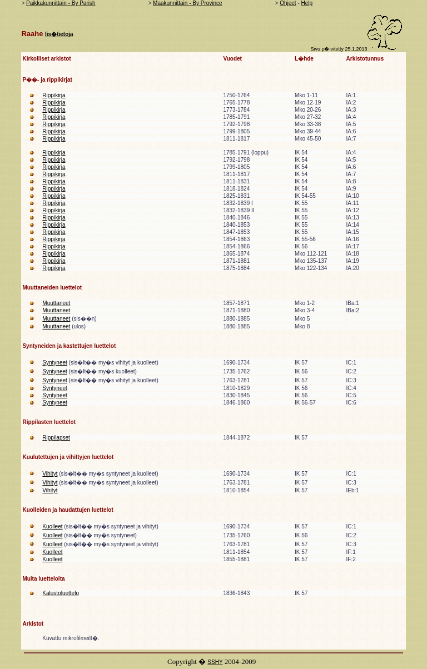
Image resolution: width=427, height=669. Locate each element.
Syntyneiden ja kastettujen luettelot (69, 346)
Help (307, 3)
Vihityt (49, 474)
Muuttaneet (56, 303)
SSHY (214, 662)
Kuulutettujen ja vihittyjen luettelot (67, 457)
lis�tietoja (59, 34)
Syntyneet (54, 363)
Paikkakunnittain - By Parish (61, 3)
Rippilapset (55, 438)
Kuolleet (52, 526)
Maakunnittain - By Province (187, 3)
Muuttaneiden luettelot (52, 287)
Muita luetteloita (43, 579)
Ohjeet (288, 3)
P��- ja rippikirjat (47, 80)
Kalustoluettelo (60, 593)
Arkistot (32, 624)
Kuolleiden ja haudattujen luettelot (67, 510)
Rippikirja (53, 95)
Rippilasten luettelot (49, 422)
